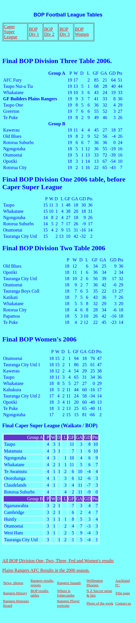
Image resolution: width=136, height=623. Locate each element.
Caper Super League (10, 31)
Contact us (123, 603)
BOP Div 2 (49, 32)
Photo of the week (100, 603)
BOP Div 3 (64, 32)
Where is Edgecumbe (65, 593)
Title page (122, 593)
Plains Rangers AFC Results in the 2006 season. (46, 570)
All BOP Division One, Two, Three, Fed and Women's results (58, 560)
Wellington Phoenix (95, 582)
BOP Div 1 (34, 32)
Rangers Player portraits (68, 603)
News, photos (13, 583)
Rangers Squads (69, 583)
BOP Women (82, 32)
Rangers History (15, 593)
